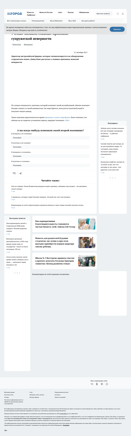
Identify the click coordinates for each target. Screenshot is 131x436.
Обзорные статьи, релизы (37, 394)
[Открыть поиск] (118, 14)
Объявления (84, 12)
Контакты (57, 394)
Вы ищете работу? (88, 21)
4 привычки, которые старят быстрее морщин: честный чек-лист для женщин (50, 198)
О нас (31, 392)
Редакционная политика (61, 392)
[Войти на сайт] (123, 14)
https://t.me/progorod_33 (45, 418)
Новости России (46, 12)
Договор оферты (34, 397)
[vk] (14, 173)
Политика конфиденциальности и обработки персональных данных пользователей (13, 401)
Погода (71, 12)
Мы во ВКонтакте (56, 21)
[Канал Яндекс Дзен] (101, 384)
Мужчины (17, 44)
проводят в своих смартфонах (57, 117)
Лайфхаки (31, 15)
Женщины (28, 44)
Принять (117, 29)
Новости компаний (60, 397)
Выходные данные (9, 392)
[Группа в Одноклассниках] (96, 384)
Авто (60, 12)
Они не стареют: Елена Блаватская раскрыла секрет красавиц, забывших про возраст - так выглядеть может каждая (50, 189)
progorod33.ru (64, 413)
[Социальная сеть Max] (106, 384)
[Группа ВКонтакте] (91, 384)
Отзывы (6, 397)
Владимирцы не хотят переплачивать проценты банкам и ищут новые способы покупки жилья (50, 206)
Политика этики (8, 394)
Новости (30, 12)
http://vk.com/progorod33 (15, 418)
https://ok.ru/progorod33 (30, 418)
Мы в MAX (72, 21)
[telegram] (21, 173)
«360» (67, 120)
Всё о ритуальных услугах (16, 21)
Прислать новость (103, 14)
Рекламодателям (38, 21)
